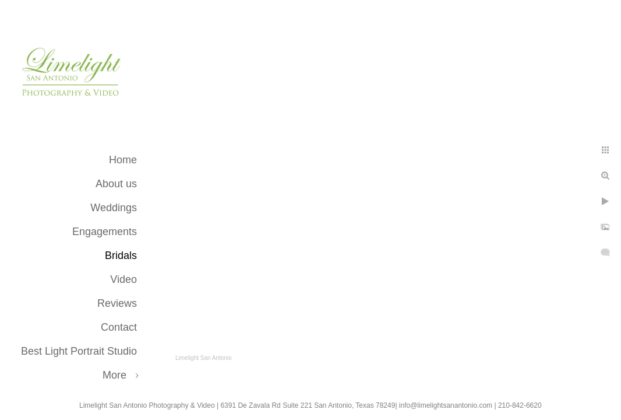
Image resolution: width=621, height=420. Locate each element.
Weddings (113, 208)
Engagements (104, 231)
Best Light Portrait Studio (79, 351)
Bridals (121, 255)
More (114, 375)
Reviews (117, 303)
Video (123, 279)
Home (123, 160)
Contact (119, 327)
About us (116, 184)
